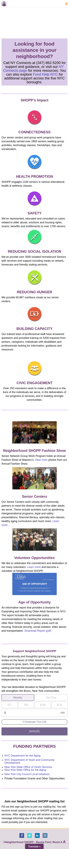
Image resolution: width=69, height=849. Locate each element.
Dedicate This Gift (34, 721)
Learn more (34, 567)
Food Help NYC (45, 74)
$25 (10, 704)
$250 (59, 704)
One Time (51, 697)
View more (41, 459)
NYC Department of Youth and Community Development (29, 761)
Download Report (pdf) (37, 630)
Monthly (17, 697)
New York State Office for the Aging (25, 769)
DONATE (34, 731)
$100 (42, 704)
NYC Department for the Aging (22, 755)
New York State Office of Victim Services (28, 767)
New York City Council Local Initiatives (27, 774)
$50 (26, 704)
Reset (56, 842)
